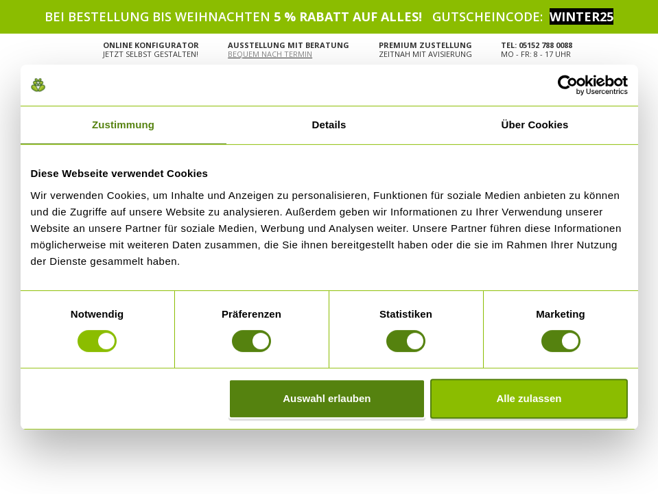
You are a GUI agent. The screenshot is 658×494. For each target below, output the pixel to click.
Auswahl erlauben (327, 398)
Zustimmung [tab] (123, 124)
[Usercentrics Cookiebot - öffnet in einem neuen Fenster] (568, 85)
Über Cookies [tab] (535, 124)
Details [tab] (329, 124)
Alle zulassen (528, 398)
